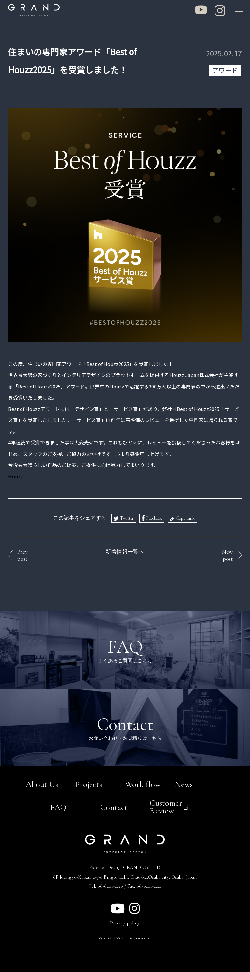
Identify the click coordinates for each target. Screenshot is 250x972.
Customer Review (166, 806)
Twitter (127, 517)
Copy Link (185, 517)
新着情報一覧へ (125, 551)
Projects (88, 784)
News (184, 784)
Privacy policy (125, 922)
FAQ (58, 806)
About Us (42, 784)
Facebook (154, 517)
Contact (114, 806)
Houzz (15, 475)
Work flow (142, 784)
